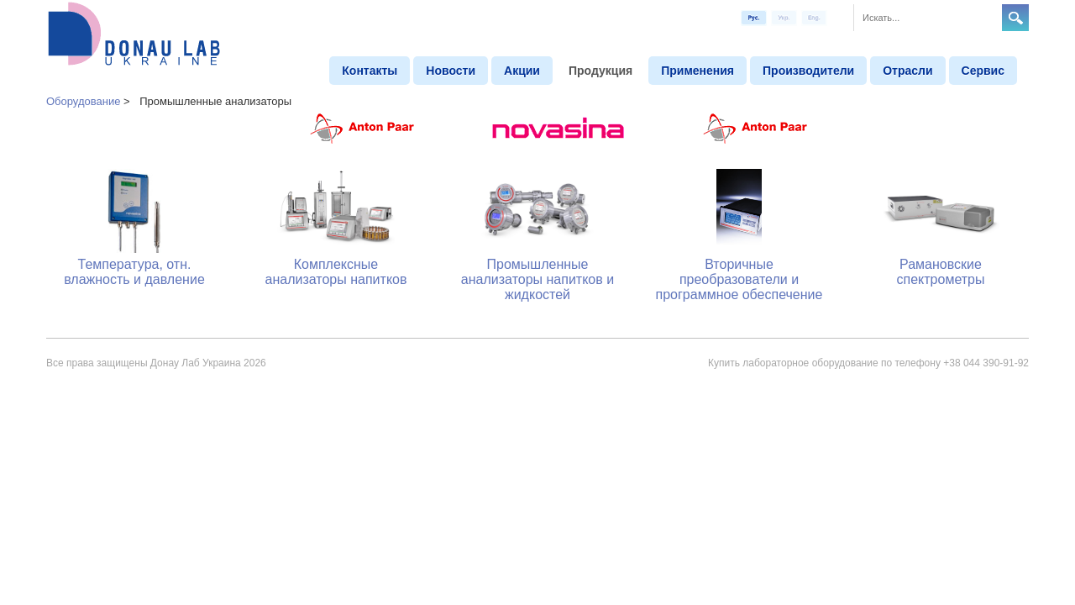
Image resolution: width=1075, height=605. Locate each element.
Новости (450, 70)
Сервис (983, 70)
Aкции (522, 70)
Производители (808, 70)
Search (1015, 17)
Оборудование (83, 101)
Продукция (600, 70)
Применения (697, 70)
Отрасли (907, 70)
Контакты (369, 70)
